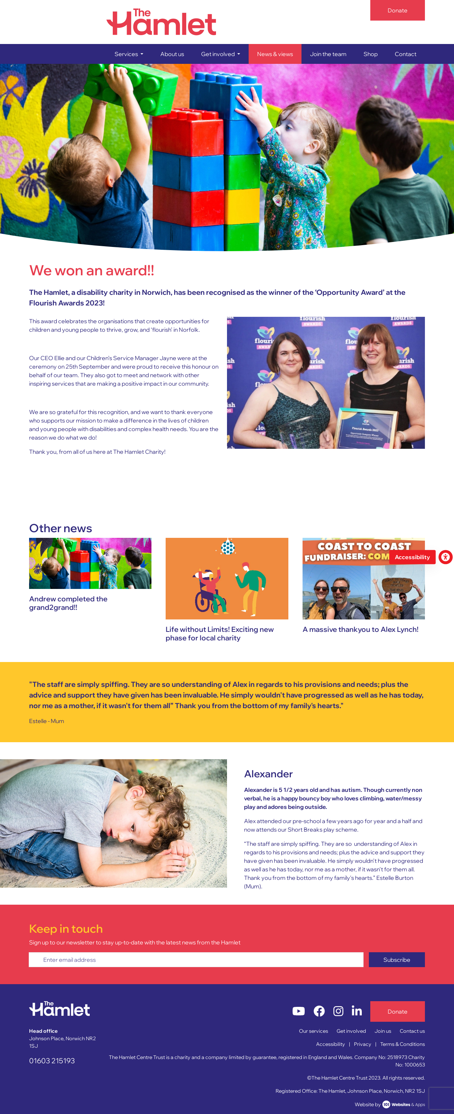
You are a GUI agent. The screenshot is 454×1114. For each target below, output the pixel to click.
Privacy (362, 1044)
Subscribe (396, 959)
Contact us (412, 1031)
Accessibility (330, 1044)
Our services (313, 1031)
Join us (383, 1031)
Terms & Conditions (402, 1044)
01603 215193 (52, 1060)
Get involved (351, 1031)
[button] (129, 54)
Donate (398, 10)
